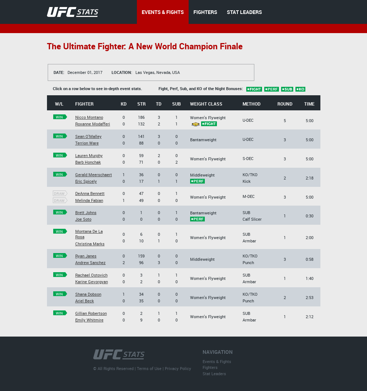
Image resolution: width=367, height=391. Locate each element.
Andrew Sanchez (90, 262)
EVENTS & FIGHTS (163, 11)
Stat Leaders (214, 373)
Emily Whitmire (89, 320)
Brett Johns (86, 212)
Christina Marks (90, 243)
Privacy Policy (178, 368)
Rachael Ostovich (91, 275)
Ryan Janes (86, 256)
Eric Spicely (86, 181)
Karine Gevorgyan (91, 281)
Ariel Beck (84, 300)
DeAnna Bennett (90, 193)
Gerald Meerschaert (93, 174)
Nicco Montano (89, 117)
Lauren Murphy (89, 155)
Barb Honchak (88, 162)
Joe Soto (83, 219)
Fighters (210, 367)
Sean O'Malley (88, 136)
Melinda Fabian (89, 200)
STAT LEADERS (244, 11)
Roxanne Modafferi (92, 124)
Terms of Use (149, 368)
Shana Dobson (88, 294)
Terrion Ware (87, 143)
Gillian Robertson (91, 313)
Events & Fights (217, 361)
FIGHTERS (205, 11)
